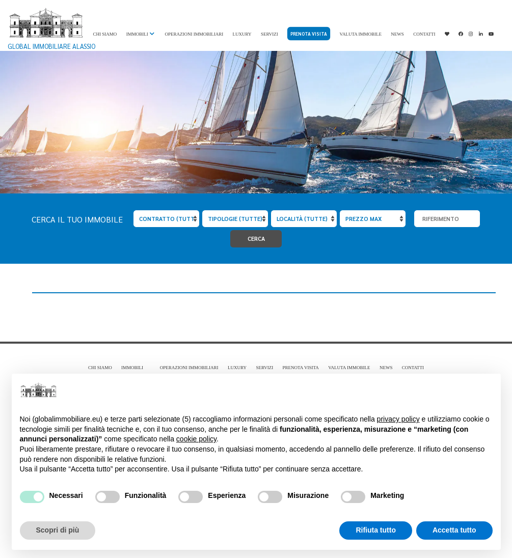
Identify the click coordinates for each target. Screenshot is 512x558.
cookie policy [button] (196, 439)
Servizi (269, 34)
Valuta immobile (361, 34)
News (397, 34)
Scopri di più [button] (57, 530)
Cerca (256, 238)
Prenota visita (308, 34)
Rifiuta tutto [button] (376, 530)
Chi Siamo (105, 34)
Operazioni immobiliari (194, 34)
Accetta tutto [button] (454, 530)
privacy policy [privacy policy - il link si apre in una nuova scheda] (398, 419)
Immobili (137, 34)
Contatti (424, 34)
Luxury (242, 34)
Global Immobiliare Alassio (51, 29)
